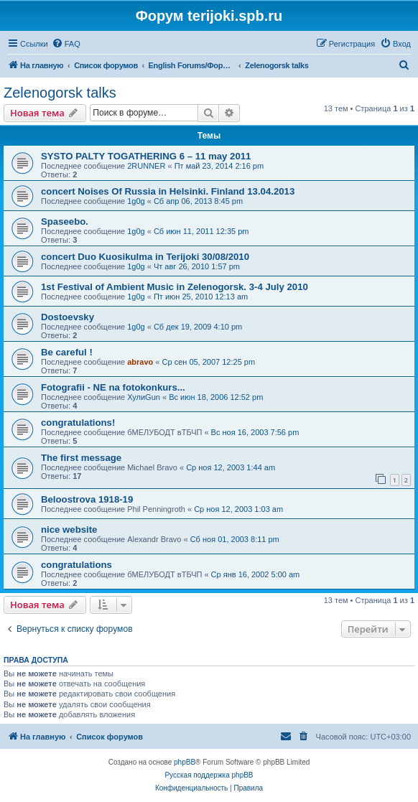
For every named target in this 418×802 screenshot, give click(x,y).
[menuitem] (66, 43)
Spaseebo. (64, 221)
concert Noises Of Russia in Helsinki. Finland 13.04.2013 (167, 191)
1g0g (135, 201)
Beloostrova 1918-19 (87, 499)
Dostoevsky (67, 317)
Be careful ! (67, 352)
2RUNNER (146, 166)
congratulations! (78, 422)
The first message (81, 457)
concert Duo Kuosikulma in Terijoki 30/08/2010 (145, 256)
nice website (69, 529)
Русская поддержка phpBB (208, 775)
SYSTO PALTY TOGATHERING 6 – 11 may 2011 (146, 156)
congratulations (76, 564)
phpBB (184, 762)
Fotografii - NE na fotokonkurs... (113, 387)
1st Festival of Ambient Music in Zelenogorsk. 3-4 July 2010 (174, 286)
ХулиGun (143, 397)
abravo (140, 362)
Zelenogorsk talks (60, 93)
